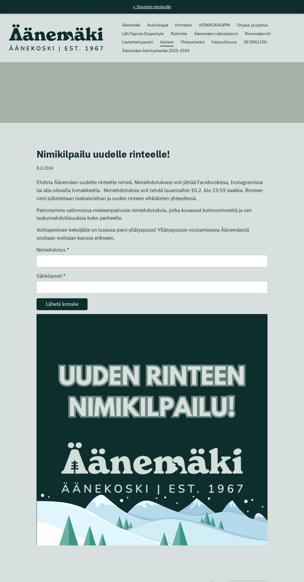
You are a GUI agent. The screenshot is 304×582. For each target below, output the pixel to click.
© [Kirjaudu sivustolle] (39, 566)
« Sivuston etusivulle (152, 6)
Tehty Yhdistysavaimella (248, 566)
